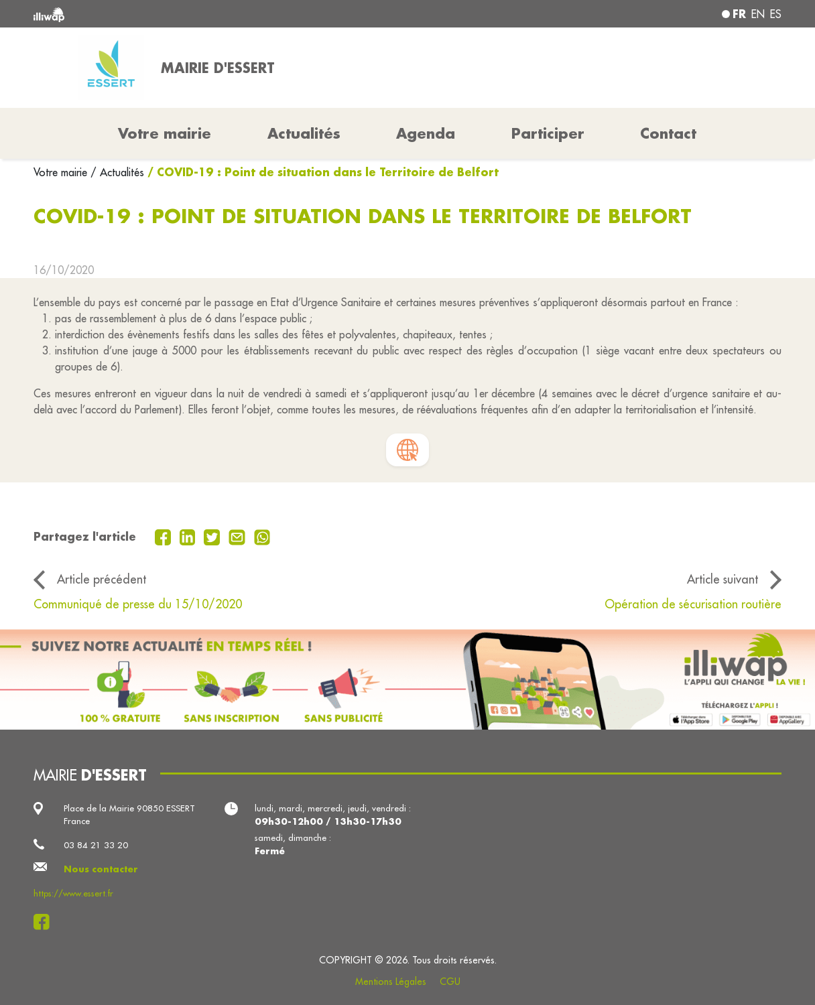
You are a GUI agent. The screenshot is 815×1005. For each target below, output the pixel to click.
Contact (668, 133)
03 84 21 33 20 (96, 845)
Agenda (425, 133)
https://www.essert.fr (73, 893)
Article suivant (722, 579)
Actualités (303, 133)
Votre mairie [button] (164, 133)
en (758, 14)
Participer (547, 133)
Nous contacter (101, 868)
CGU (450, 982)
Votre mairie (62, 172)
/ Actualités (117, 172)
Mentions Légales (390, 982)
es (775, 14)
